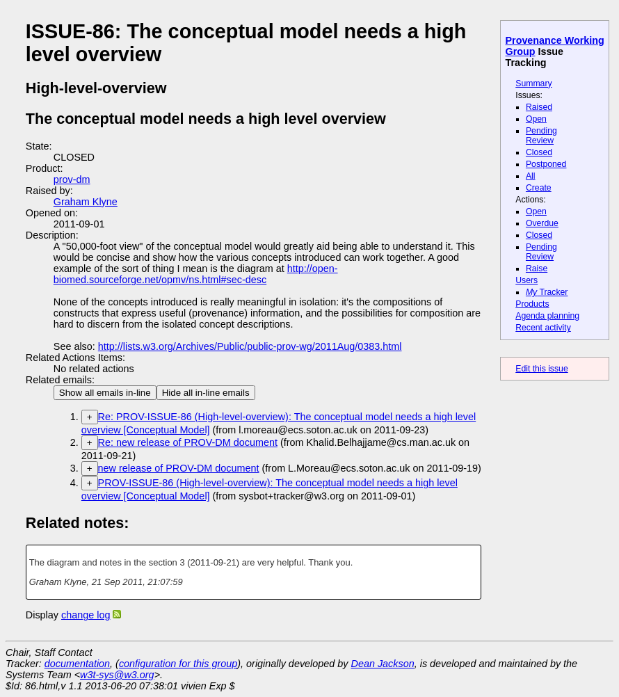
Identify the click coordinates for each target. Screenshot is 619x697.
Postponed (546, 164)
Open (536, 119)
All (531, 176)
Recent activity (543, 328)
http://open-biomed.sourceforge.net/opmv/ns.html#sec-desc (196, 274)
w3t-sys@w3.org (117, 674)
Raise (536, 268)
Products (532, 304)
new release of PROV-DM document (178, 468)
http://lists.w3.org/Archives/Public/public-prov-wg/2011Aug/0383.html (250, 346)
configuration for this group (178, 663)
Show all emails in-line (105, 392)
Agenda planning (547, 316)
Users (526, 280)
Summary (533, 83)
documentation (77, 663)
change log (85, 614)
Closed (539, 152)
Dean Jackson (383, 663)
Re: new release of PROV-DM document (188, 442)
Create (539, 188)
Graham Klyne (86, 201)
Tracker (547, 292)
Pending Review (541, 135)
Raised (539, 107)
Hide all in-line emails (206, 392)
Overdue (542, 223)
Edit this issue (541, 369)
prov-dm (72, 179)
